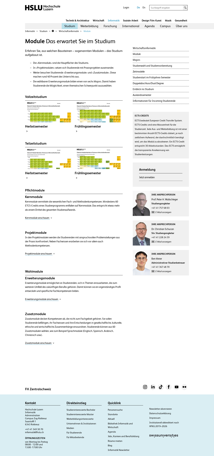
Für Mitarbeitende (75, 437)
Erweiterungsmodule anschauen (43, 299)
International (130, 26)
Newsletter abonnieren (160, 408)
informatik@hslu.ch (34, 432)
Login (126, 7)
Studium (69, 26)
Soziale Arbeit (130, 20)
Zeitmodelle (139, 71)
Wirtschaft (98, 20)
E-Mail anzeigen (163, 212)
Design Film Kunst (152, 20)
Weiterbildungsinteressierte (80, 419)
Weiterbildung (89, 26)
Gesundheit (181, 20)
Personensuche (115, 409)
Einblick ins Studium (143, 89)
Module (87, 31)
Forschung (110, 26)
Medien (70, 428)
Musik (168, 20)
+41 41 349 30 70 (34, 429)
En (144, 7)
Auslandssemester (142, 95)
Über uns (181, 26)
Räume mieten (115, 441)
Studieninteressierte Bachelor (81, 409)
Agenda (150, 26)
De (138, 7)
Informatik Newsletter (118, 450)
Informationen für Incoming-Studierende (154, 100)
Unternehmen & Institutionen (81, 423)
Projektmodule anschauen (40, 253)
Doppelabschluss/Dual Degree (148, 83)
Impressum (154, 418)
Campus (165, 26)
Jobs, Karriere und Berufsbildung (123, 436)
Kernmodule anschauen (38, 217)
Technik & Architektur (77, 20)
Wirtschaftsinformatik (69, 31)
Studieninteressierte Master (80, 414)
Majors (136, 59)
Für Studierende (74, 432)
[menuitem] (70, 26)
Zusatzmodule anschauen (39, 343)
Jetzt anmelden (147, 177)
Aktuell (111, 419)
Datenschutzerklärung (160, 413)
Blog (110, 445)
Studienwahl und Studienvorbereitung (152, 65)
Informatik (114, 20)
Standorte (113, 414)
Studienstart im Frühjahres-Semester (152, 77)
